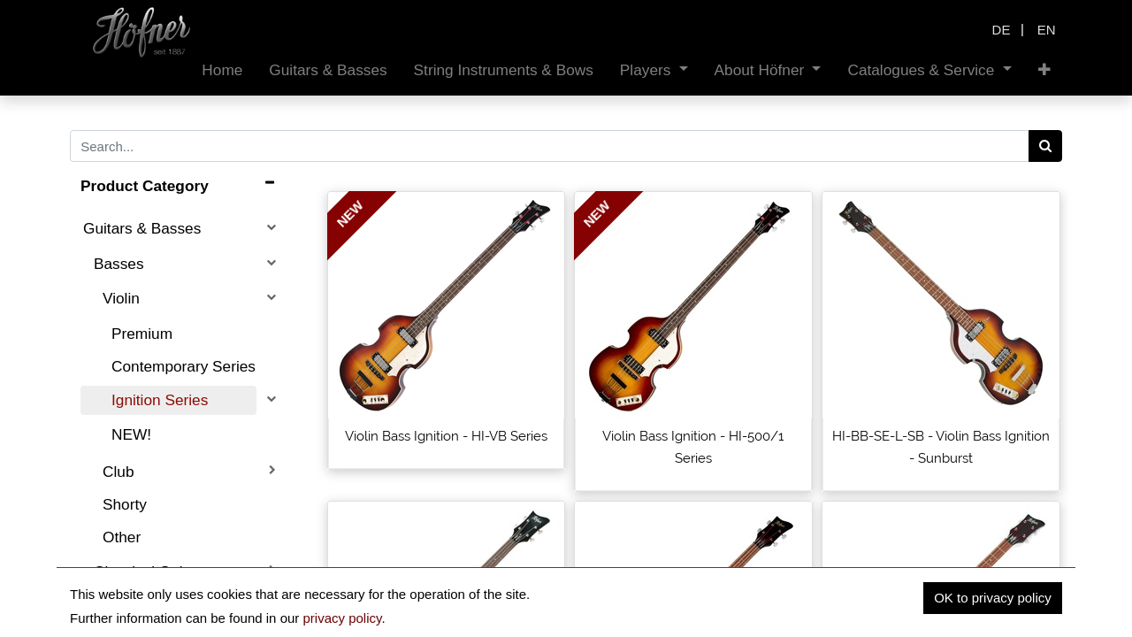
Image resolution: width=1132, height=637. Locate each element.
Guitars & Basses (142, 228)
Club (118, 471)
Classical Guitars (151, 571)
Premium (141, 333)
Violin (121, 298)
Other (122, 537)
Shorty (125, 504)
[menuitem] (222, 70)
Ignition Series (159, 400)
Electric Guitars (145, 605)
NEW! (131, 434)
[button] (1044, 70)
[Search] (1046, 146)
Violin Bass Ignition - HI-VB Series (446, 436)
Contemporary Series (183, 366)
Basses (119, 263)
